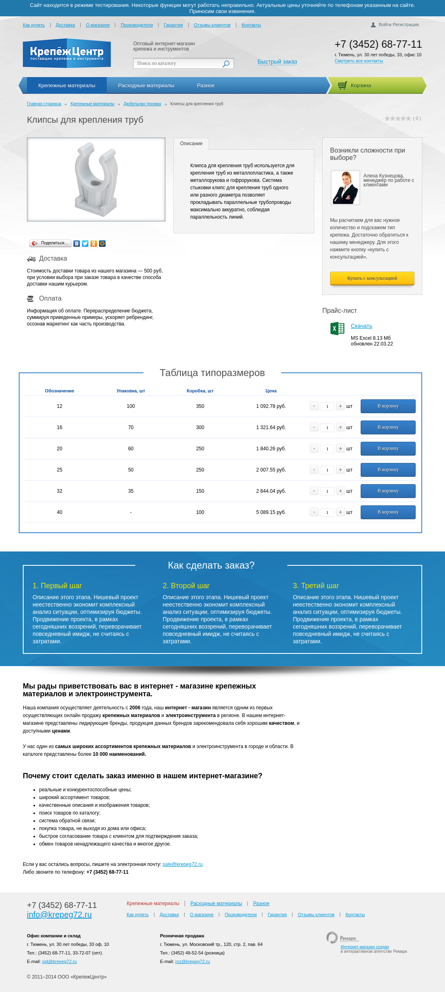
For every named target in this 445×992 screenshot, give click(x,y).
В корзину (388, 406)
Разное (206, 85)
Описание (191, 143)
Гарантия (173, 24)
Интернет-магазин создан (365, 947)
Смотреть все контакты (359, 60)
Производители (137, 24)
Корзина (361, 85)
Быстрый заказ (277, 61)
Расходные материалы (146, 85)
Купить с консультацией (372, 278)
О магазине (98, 24)
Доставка (65, 24)
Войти (385, 24)
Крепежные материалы (66, 85)
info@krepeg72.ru (59, 914)
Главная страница (44, 104)
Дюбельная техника (142, 104)
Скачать (361, 326)
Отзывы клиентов (212, 24)
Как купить (34, 24)
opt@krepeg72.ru (59, 961)
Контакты (251, 24)
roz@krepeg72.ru (192, 961)
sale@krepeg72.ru (183, 864)
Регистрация (406, 24)
